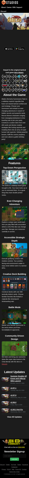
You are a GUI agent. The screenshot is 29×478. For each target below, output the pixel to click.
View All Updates (14, 417)
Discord (4, 364)
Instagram (14, 467)
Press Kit (18, 469)
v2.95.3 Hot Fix (16, 409)
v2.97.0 (13, 395)
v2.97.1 (13, 388)
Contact (24, 469)
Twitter (8, 464)
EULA (9, 469)
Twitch (19, 464)
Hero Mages (19, 72)
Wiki (13, 469)
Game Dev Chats (14, 472)
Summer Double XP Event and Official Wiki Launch (18, 378)
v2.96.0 (13, 402)
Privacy (4, 469)
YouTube (13, 464)
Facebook (25, 464)
